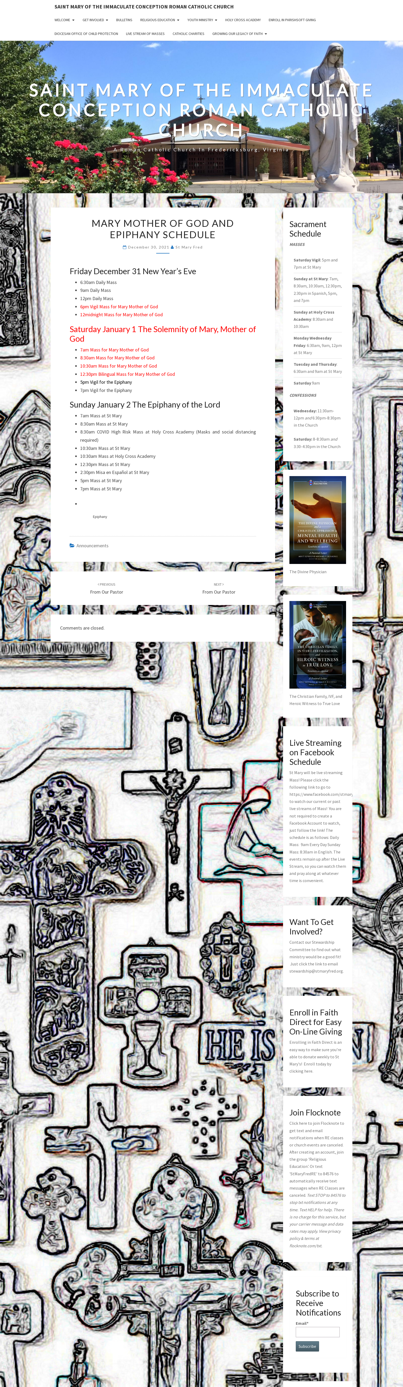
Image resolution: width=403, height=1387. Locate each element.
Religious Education (157, 19)
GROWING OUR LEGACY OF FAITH (237, 33)
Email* (318, 1329)
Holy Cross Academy (243, 19)
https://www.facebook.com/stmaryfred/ (325, 794)
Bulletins (124, 19)
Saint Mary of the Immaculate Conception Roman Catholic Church (144, 6)
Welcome (62, 19)
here (308, 1071)
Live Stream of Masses (145, 33)
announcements (93, 546)
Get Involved (93, 19)
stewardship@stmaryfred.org (316, 971)
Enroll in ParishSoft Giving (292, 19)
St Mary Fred (189, 247)
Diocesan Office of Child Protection (86, 33)
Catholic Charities (188, 33)
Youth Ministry (200, 19)
